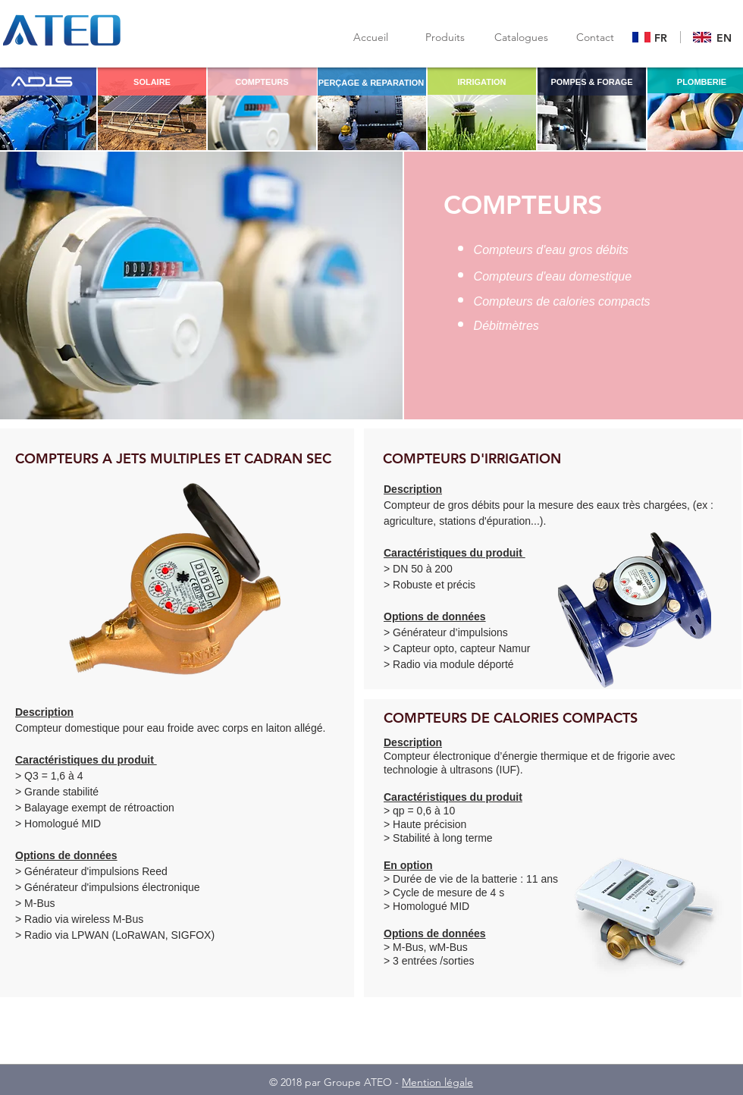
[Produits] (445, 37)
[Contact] (595, 37)
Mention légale (437, 1082)
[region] (152, 108)
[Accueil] (371, 37)
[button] (521, 37)
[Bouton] (652, 38)
